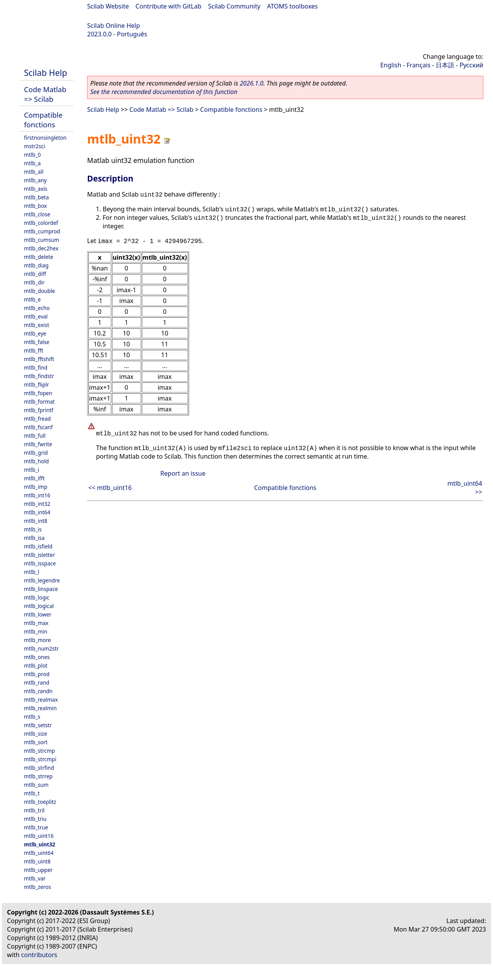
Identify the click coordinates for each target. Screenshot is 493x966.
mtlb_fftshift (39, 359)
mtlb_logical (39, 606)
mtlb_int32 (37, 503)
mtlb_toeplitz (40, 801)
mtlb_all (33, 171)
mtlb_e (32, 299)
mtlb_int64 (37, 512)
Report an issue (182, 473)
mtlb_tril (34, 810)
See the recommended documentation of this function (163, 91)
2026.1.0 (251, 83)
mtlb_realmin (40, 708)
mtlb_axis (35, 188)
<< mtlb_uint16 (110, 487)
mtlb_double (39, 291)
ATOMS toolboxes (292, 6)
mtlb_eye (35, 333)
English (390, 65)
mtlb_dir (34, 282)
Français (419, 65)
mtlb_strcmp (39, 750)
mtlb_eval (36, 316)
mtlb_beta (36, 197)
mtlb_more (37, 640)
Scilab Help (45, 72)
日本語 (445, 65)
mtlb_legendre (42, 580)
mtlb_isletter (39, 554)
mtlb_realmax (41, 699)
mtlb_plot (36, 665)
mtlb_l (31, 571)
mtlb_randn (38, 691)
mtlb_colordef (41, 222)
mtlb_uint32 (39, 844)
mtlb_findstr (39, 376)
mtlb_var (35, 878)
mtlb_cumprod (42, 231)
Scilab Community (234, 6)
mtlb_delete (38, 256)
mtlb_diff (35, 273)
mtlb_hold (36, 461)
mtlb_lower (38, 614)
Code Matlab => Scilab (45, 94)
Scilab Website (108, 6)
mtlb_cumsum (41, 239)
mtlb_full (35, 435)
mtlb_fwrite (38, 444)
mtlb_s (32, 716)
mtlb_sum (36, 784)
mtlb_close (37, 214)
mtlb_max (36, 623)
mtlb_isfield (38, 546)
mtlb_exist (36, 325)
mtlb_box (35, 205)
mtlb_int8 (35, 520)
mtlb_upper (38, 870)
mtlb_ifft (34, 478)
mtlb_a (32, 163)
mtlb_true (36, 827)
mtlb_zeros (37, 887)
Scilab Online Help (113, 25)
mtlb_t (32, 793)
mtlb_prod (37, 674)
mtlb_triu (35, 818)
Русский (471, 65)
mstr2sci (34, 146)
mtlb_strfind (39, 767)
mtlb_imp (35, 486)
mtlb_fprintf (38, 410)
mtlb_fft (33, 350)
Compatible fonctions (43, 119)
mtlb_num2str (41, 648)
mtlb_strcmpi (40, 759)
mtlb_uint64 (38, 852)
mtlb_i (31, 469)
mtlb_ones (37, 657)
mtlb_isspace (40, 563)
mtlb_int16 (37, 495)
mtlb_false (37, 342)
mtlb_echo (37, 308)
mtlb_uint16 (38, 835)
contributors (39, 955)
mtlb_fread (37, 418)
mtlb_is (33, 529)
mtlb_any (35, 180)
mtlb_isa (34, 537)
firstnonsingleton (45, 137)
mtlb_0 (32, 154)
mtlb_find (35, 367)
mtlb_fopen (38, 393)
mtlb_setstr (38, 725)
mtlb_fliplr (36, 384)
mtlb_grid (36, 452)
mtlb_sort (36, 742)
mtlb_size (35, 733)
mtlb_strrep (38, 776)
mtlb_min (35, 631)
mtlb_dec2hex (41, 248)
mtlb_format (39, 401)
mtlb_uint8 (37, 861)
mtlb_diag (36, 265)
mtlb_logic (37, 597)
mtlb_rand (36, 682)
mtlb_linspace (41, 589)
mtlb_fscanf (38, 427)
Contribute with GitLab (168, 6)
